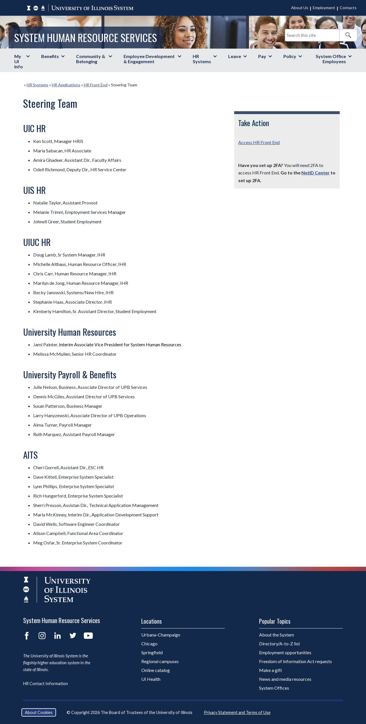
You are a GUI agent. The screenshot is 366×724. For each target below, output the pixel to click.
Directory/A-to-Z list (279, 643)
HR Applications (66, 84)
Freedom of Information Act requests (295, 661)
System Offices (274, 688)
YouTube (88, 636)
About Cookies (39, 712)
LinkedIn (57, 636)
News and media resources (285, 679)
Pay (262, 56)
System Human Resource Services (85, 37)
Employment (324, 7)
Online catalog (155, 670)
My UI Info (18, 61)
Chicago (149, 643)
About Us (299, 7)
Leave (234, 56)
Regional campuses (160, 661)
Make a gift (270, 670)
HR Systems (202, 58)
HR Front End (96, 84)
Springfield (152, 652)
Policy (289, 56)
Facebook (26, 636)
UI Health (150, 679)
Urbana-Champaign (160, 634)
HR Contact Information (45, 683)
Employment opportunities (285, 652)
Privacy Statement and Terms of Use (237, 712)
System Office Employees (331, 58)
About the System (276, 634)
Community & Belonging (90, 58)
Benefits (50, 56)
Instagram (42, 636)
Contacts (348, 7)
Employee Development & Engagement (149, 58)
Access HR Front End (259, 142)
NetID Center (315, 172)
